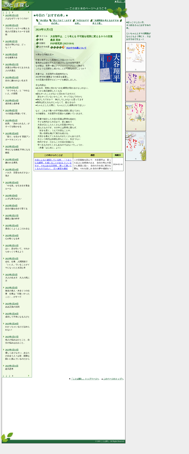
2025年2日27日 (11, 215)
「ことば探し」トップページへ (85, 379)
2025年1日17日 (11, 337)
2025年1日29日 (11, 304)
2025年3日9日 (11, 195)
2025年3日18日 (11, 159)
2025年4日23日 (11, 77)
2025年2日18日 (11, 235)
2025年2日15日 (11, 245)
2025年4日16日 (11, 87)
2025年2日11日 (11, 258)
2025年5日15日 (11, 15)
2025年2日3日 (11, 287)
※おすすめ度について (76, 48)
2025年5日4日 (11, 54)
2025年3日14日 (11, 169)
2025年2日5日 (11, 274)
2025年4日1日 (11, 120)
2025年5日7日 (11, 41)
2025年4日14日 (11, 100)
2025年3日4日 (11, 205)
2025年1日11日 (11, 366)
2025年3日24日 (11, 146)
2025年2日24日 (11, 225)
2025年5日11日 (11, 25)
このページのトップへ (113, 379)
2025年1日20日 (11, 324)
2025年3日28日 (11, 133)
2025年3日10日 (11, 182)
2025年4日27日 (11, 64)
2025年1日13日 (11, 350)
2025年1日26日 (11, 314)
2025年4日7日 (11, 110)
